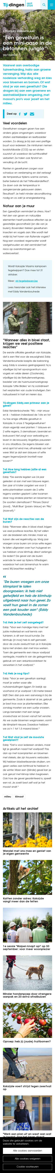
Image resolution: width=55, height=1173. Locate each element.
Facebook (20, 114)
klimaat (19, 797)
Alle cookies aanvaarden (27, 1151)
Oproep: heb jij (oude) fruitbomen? (27, 1041)
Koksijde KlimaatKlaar (20, 31)
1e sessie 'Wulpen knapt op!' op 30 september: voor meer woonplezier (26, 948)
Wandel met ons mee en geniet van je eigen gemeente (27, 852)
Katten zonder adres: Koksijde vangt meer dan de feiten (23, 900)
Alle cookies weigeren (27, 1159)
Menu (51, 5)
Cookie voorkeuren (28, 1167)
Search (44, 4)
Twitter (25, 114)
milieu (7, 797)
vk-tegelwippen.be (26, 281)
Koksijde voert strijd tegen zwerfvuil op (27, 1088)
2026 (30, 4)
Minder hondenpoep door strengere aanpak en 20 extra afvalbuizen (27, 995)
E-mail (31, 114)
